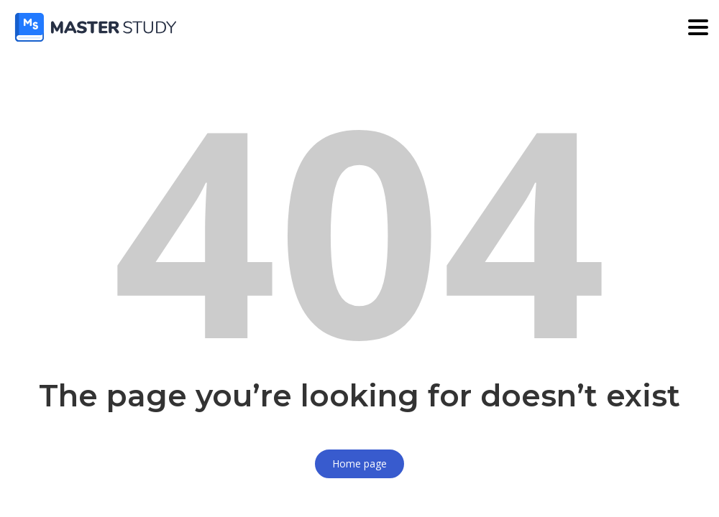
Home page (359, 463)
